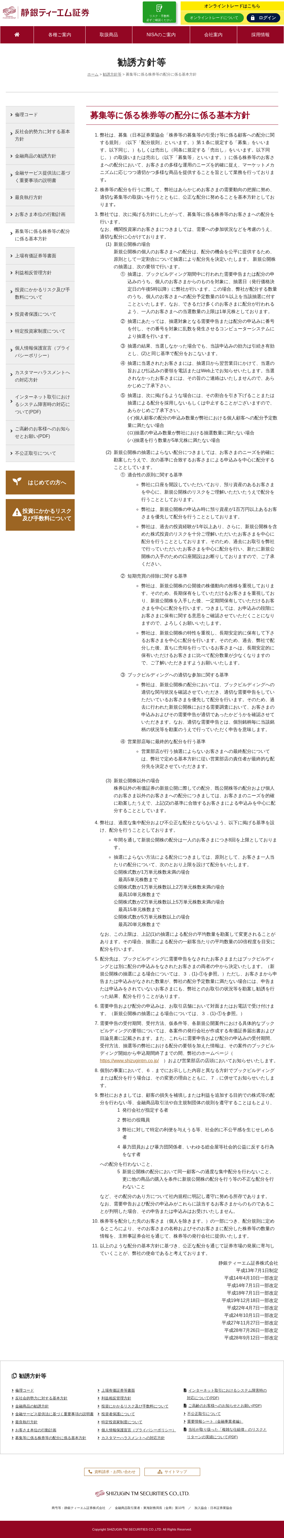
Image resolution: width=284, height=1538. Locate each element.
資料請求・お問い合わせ (112, 1472)
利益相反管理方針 (33, 272)
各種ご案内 (59, 34)
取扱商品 (109, 34)
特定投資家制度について (40, 331)
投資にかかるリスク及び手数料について (42, 293)
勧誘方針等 (112, 74)
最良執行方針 (28, 197)
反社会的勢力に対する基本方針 (42, 135)
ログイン (263, 17)
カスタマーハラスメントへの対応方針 (42, 376)
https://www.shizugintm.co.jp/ (129, 1060)
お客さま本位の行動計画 (40, 214)
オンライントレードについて (214, 18)
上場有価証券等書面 (35, 255)
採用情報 (260, 34)
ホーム (92, 74)
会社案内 (213, 34)
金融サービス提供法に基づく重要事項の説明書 (42, 176)
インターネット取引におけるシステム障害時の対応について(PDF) (42, 404)
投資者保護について (35, 314)
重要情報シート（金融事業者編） (215, 1421)
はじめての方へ (47, 483)
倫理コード (26, 114)
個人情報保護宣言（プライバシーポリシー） (42, 352)
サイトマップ (172, 1472)
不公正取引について (35, 453)
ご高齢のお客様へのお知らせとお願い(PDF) (42, 432)
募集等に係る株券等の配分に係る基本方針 (42, 235)
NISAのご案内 (161, 34)
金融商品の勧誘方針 (35, 156)
